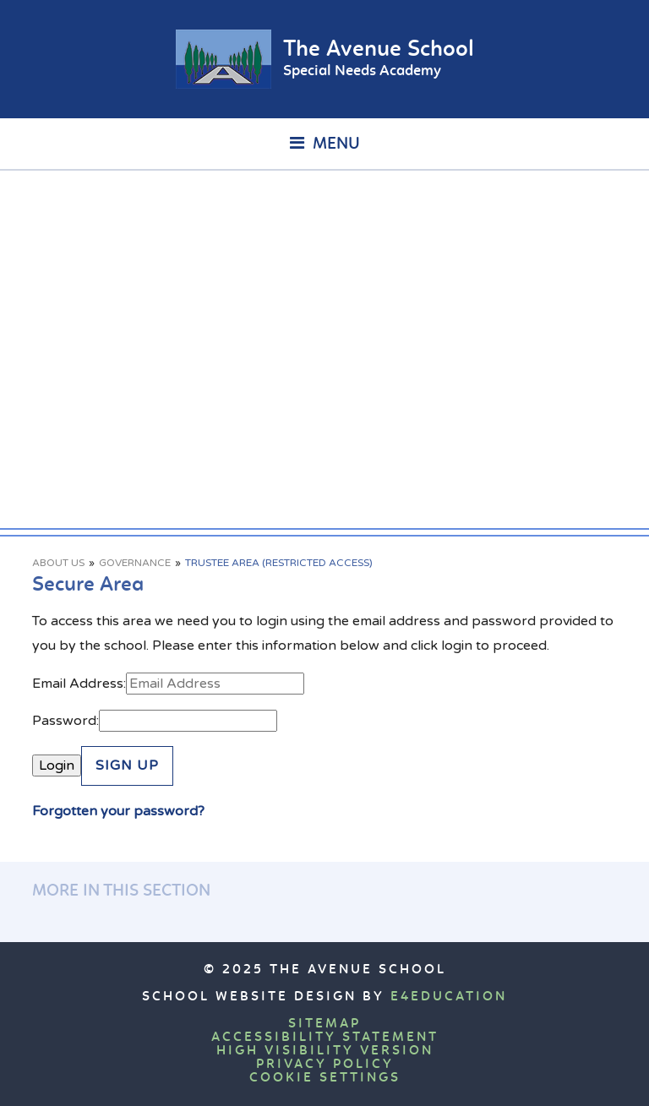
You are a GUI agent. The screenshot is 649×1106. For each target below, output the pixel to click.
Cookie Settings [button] (325, 1078)
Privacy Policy (325, 1064)
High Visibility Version (325, 1051)
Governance (135, 563)
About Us (58, 563)
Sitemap (324, 1024)
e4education (448, 997)
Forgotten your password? (118, 811)
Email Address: (79, 683)
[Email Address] (215, 684)
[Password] (188, 721)
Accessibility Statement (325, 1037)
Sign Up (127, 765)
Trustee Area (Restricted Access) (279, 563)
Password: (65, 720)
